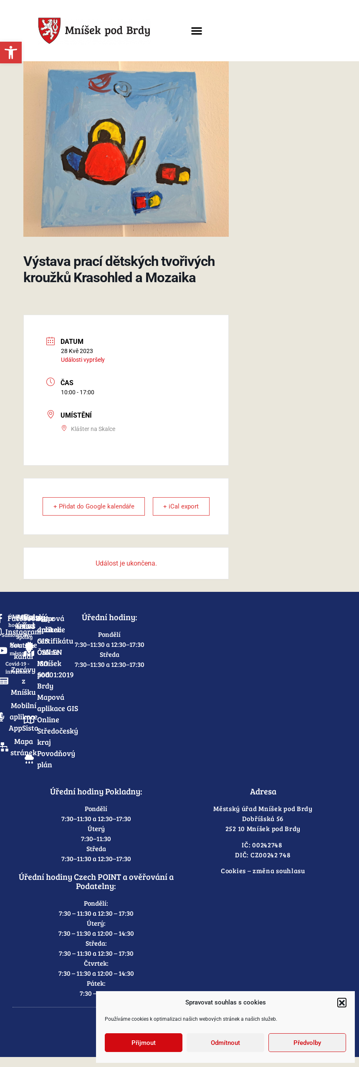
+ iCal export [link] (197, 511)
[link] (11, 52)
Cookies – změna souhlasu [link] (263, 880)
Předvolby (307, 1043)
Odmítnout (225, 1043)
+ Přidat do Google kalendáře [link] (75, 511)
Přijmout (143, 1043)
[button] (342, 1002)
